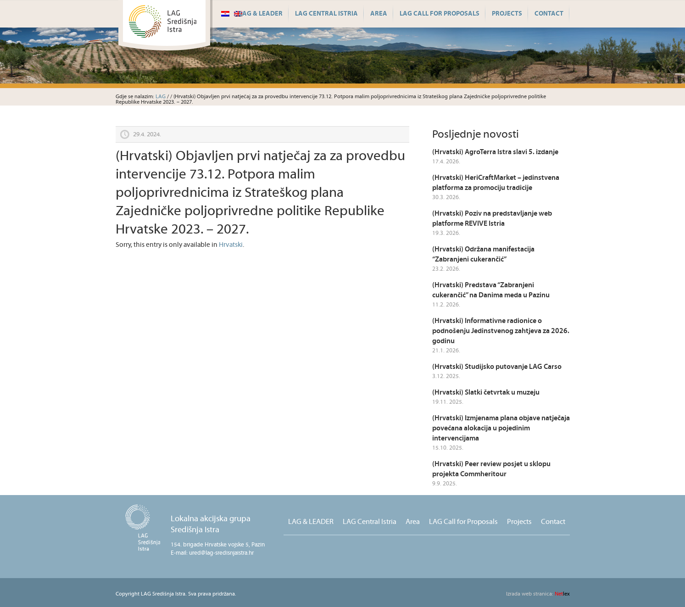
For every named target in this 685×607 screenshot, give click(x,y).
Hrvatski (231, 245)
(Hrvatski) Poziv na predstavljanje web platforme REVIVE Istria (492, 219)
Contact (549, 13)
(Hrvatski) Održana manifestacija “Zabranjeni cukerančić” (483, 254)
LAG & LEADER (261, 13)
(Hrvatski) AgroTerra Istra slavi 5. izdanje (495, 152)
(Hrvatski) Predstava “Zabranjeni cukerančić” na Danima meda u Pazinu (491, 290)
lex (538, 594)
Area (378, 13)
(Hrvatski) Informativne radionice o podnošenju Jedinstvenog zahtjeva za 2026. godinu (500, 331)
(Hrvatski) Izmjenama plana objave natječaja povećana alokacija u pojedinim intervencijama (501, 428)
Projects (507, 13)
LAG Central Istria (326, 13)
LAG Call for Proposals (439, 13)
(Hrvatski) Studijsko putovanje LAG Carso (497, 367)
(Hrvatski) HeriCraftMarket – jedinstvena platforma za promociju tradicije (495, 183)
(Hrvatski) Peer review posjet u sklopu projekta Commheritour (491, 469)
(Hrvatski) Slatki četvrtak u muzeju (486, 392)
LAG (161, 97)
